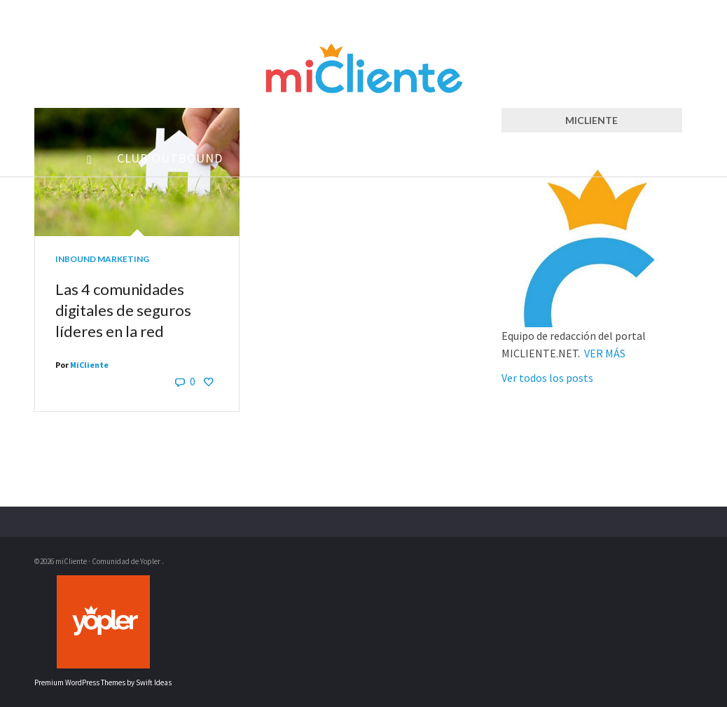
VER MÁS (604, 353)
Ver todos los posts (547, 378)
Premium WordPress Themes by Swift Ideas (103, 682)
